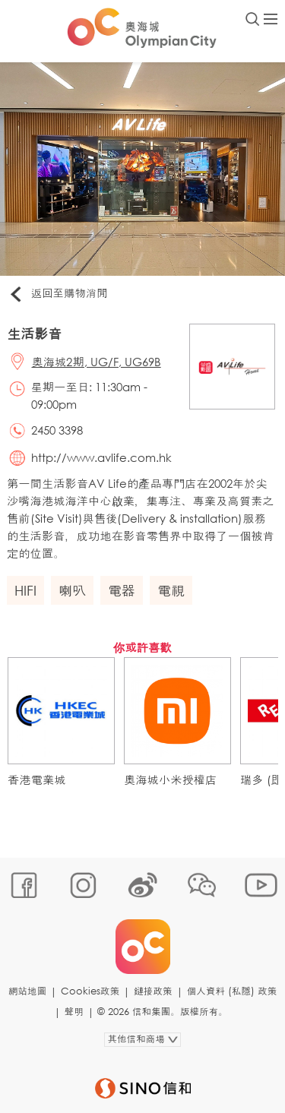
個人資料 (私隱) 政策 (232, 991)
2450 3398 (57, 430)
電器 (121, 590)
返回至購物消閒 (57, 294)
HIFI (25, 590)
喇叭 (72, 590)
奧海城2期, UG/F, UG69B (96, 361)
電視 (171, 590)
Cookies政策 (90, 991)
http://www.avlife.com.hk (101, 457)
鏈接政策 (153, 991)
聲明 (74, 1011)
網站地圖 (27, 991)
